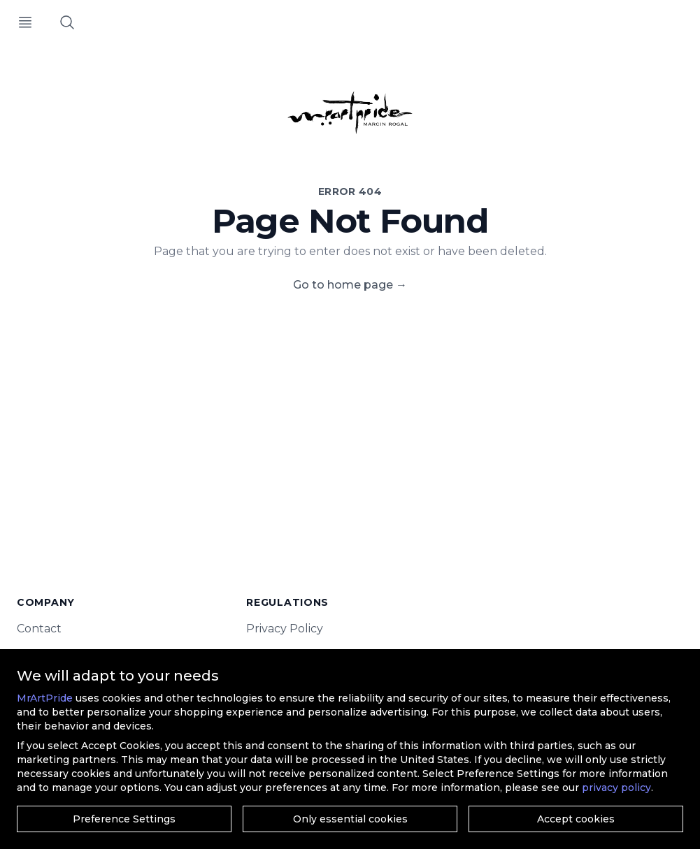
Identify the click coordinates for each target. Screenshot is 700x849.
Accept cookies (576, 819)
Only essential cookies (350, 819)
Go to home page (350, 284)
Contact (39, 628)
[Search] (67, 22)
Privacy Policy (284, 628)
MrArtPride (45, 698)
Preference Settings (124, 819)
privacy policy (616, 787)
